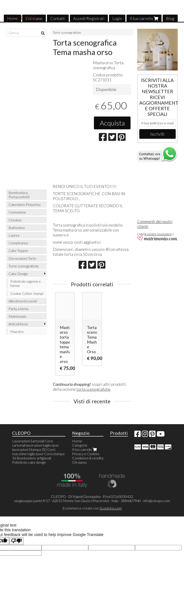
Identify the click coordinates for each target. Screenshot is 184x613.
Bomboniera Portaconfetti (19, 194)
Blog (170, 18)
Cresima (15, 220)
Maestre (17, 331)
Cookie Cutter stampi (26, 293)
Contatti (57, 18)
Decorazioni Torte (22, 258)
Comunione (17, 212)
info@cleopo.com (156, 500)
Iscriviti (157, 134)
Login (117, 18)
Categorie (79, 445)
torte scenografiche (93, 389)
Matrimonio (18, 316)
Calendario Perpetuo (25, 204)
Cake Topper (18, 250)
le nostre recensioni (157, 234)
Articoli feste (18, 324)
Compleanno (18, 243)
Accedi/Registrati (88, 18)
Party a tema (18, 308)
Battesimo (17, 227)
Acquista (112, 123)
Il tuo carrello (144, 18)
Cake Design (18, 273)
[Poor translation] (16, 541)
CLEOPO (21, 17)
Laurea (14, 235)
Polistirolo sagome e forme (25, 283)
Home (77, 441)
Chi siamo (79, 462)
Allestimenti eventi (23, 301)
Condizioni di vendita (87, 458)
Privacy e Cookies (86, 454)
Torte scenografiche (67, 32)
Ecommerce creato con (92, 508)
